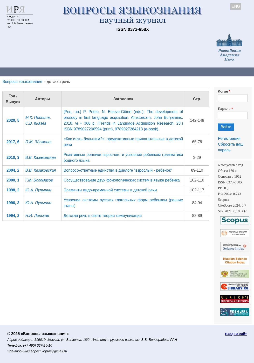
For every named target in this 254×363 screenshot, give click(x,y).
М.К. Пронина (37, 117)
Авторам (68, 72)
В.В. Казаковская (40, 157)
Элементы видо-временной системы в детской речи (110, 190)
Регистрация (229, 138)
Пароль (224, 109)
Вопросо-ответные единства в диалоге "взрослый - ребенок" (118, 170)
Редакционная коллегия (207, 72)
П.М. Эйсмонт (38, 142)
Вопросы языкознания (22, 82)
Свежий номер (98, 72)
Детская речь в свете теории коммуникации (103, 216)
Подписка (167, 72)
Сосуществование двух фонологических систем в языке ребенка (122, 180)
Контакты (42, 72)
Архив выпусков (135, 72)
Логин (223, 91)
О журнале (14, 72)
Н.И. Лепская (37, 216)
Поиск (243, 72)
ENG (236, 6)
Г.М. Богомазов (39, 180)
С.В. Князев (35, 123)
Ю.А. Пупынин (38, 190)
